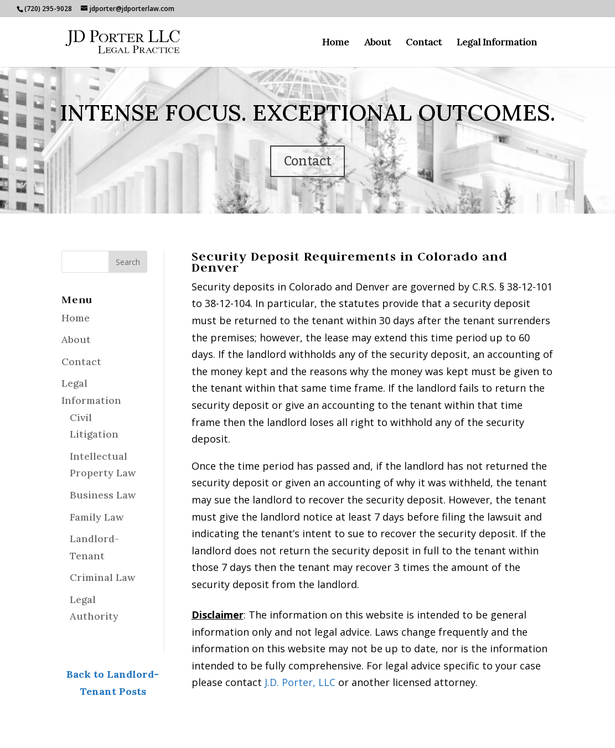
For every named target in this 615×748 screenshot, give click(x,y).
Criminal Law (102, 577)
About (377, 43)
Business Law (103, 495)
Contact (424, 43)
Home (335, 43)
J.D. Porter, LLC (300, 682)
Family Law (96, 517)
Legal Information (497, 43)
